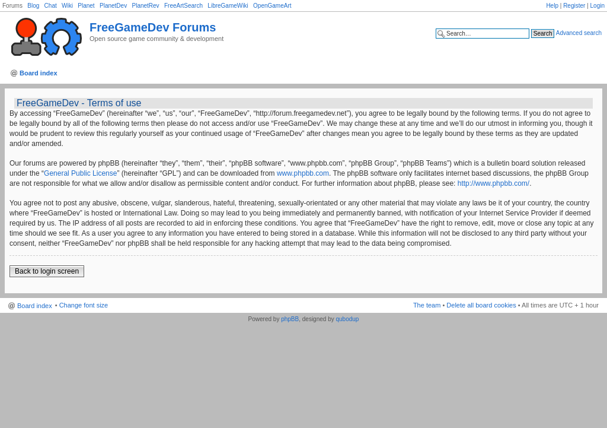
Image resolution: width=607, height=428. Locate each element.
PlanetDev (113, 5)
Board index (38, 73)
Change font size (83, 305)
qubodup (347, 319)
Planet (86, 5)
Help (552, 5)
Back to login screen (47, 271)
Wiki (67, 5)
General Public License (80, 173)
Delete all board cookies (481, 305)
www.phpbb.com (303, 173)
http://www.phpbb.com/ (493, 183)
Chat (50, 5)
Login (597, 5)
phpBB (290, 319)
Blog (33, 5)
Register (574, 5)
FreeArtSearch (183, 5)
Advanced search (579, 33)
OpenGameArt (272, 5)
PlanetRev (145, 5)
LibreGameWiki (227, 5)
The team (426, 305)
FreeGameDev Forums (153, 27)
